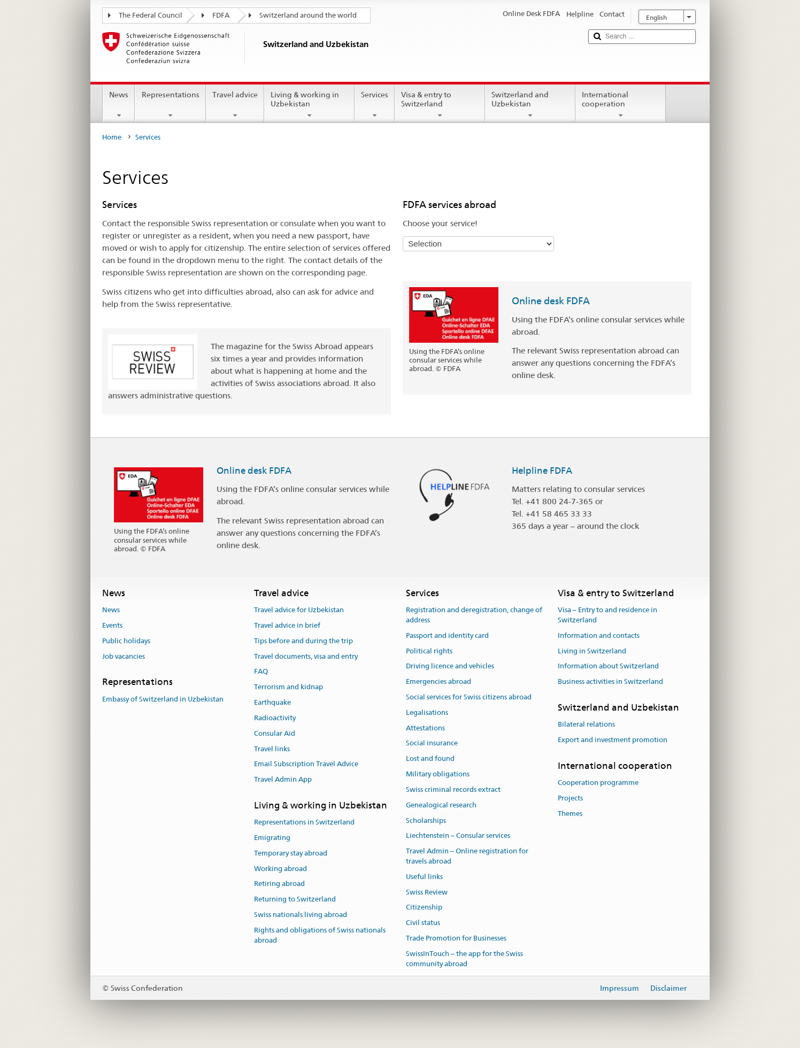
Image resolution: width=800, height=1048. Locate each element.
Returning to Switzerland (295, 900)
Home (111, 137)
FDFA (220, 15)
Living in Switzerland (592, 651)
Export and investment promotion (612, 740)
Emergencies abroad (438, 681)
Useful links (424, 877)
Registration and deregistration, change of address (474, 615)
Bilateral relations (586, 725)
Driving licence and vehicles (450, 666)
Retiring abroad (279, 884)
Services (374, 104)
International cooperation (620, 104)
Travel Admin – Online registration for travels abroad (467, 856)
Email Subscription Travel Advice (306, 764)
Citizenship (424, 908)
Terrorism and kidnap (288, 687)
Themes (570, 814)
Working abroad (280, 869)
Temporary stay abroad (290, 853)
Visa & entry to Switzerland (439, 104)
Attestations (425, 728)
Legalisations (427, 712)
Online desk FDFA (551, 300)
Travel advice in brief (287, 625)
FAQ (261, 672)
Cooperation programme (598, 783)
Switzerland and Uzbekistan (530, 104)
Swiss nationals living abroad (300, 915)
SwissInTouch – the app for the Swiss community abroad (464, 959)
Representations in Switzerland (304, 822)
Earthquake (272, 702)
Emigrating (272, 838)
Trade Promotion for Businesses (456, 938)
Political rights (429, 651)
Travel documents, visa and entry (306, 656)
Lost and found (430, 759)
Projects (570, 798)
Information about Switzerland (608, 666)
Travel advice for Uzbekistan (299, 610)
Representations (170, 104)
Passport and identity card (447, 635)
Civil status (423, 923)
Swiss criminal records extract (453, 789)
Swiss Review (427, 892)
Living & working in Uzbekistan (309, 104)
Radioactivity (275, 718)
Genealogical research (441, 805)
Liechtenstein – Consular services (458, 836)
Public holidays (126, 641)
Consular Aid (274, 733)
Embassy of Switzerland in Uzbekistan (163, 699)
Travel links (272, 749)
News (118, 104)
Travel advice (235, 104)
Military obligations (438, 774)
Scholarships (426, 820)
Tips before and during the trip (303, 641)
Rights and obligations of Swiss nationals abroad (320, 935)
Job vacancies (123, 656)
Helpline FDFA (542, 470)
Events (112, 625)
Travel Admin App (283, 779)
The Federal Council (150, 15)
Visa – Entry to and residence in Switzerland (607, 615)
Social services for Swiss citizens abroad (469, 697)
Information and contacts (599, 635)
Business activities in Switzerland (610, 681)
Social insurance (432, 743)
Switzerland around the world (308, 15)
